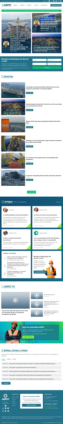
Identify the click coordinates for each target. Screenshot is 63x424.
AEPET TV (36, 5)
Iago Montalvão (43, 233)
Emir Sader (11, 210)
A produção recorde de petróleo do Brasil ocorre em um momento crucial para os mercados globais (42, 87)
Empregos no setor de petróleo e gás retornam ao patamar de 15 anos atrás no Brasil (44, 141)
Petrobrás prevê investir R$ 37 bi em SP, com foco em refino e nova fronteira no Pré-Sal (44, 105)
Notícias (22, 5)
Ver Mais (58, 202)
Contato (14, 405)
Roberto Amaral (43, 210)
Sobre (15, 5)
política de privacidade (8, 69)
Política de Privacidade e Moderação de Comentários (52, 422)
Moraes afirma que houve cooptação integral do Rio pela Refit (43, 122)
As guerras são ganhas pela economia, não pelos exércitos (43, 175)
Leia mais (29, 92)
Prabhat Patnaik (12, 233)
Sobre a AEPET (15, 397)
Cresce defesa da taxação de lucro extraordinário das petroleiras (42, 158)
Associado (44, 5)
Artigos (29, 5)
